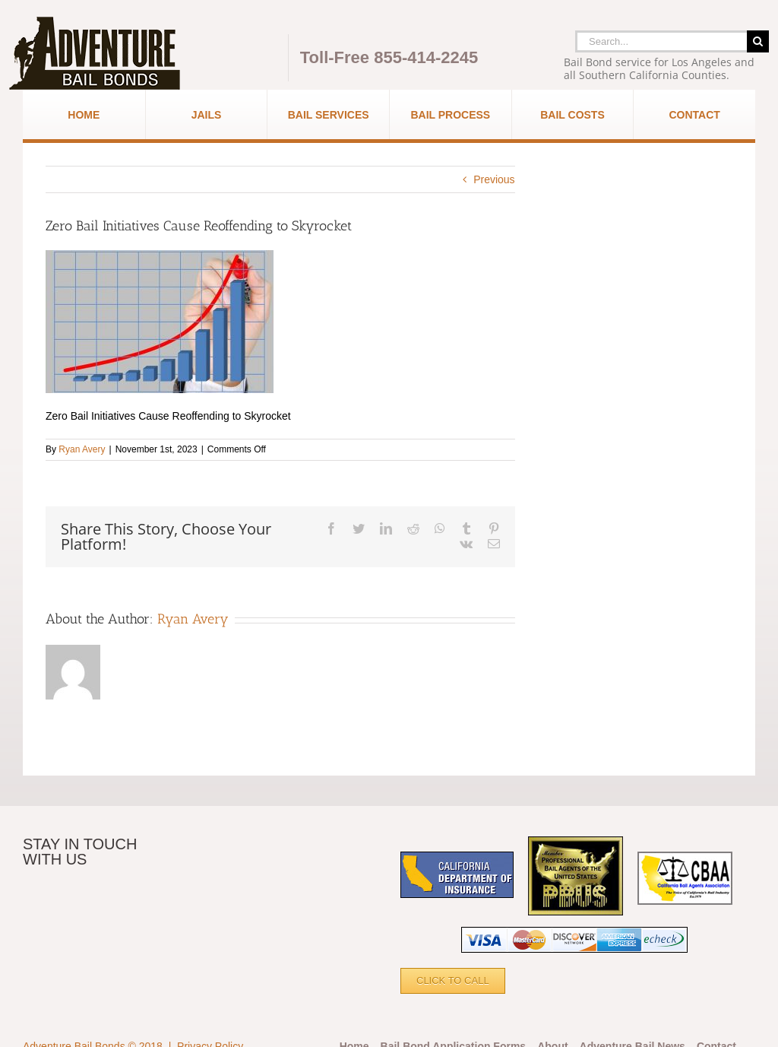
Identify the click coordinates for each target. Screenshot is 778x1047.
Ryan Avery (82, 449)
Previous (493, 179)
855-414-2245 (426, 57)
